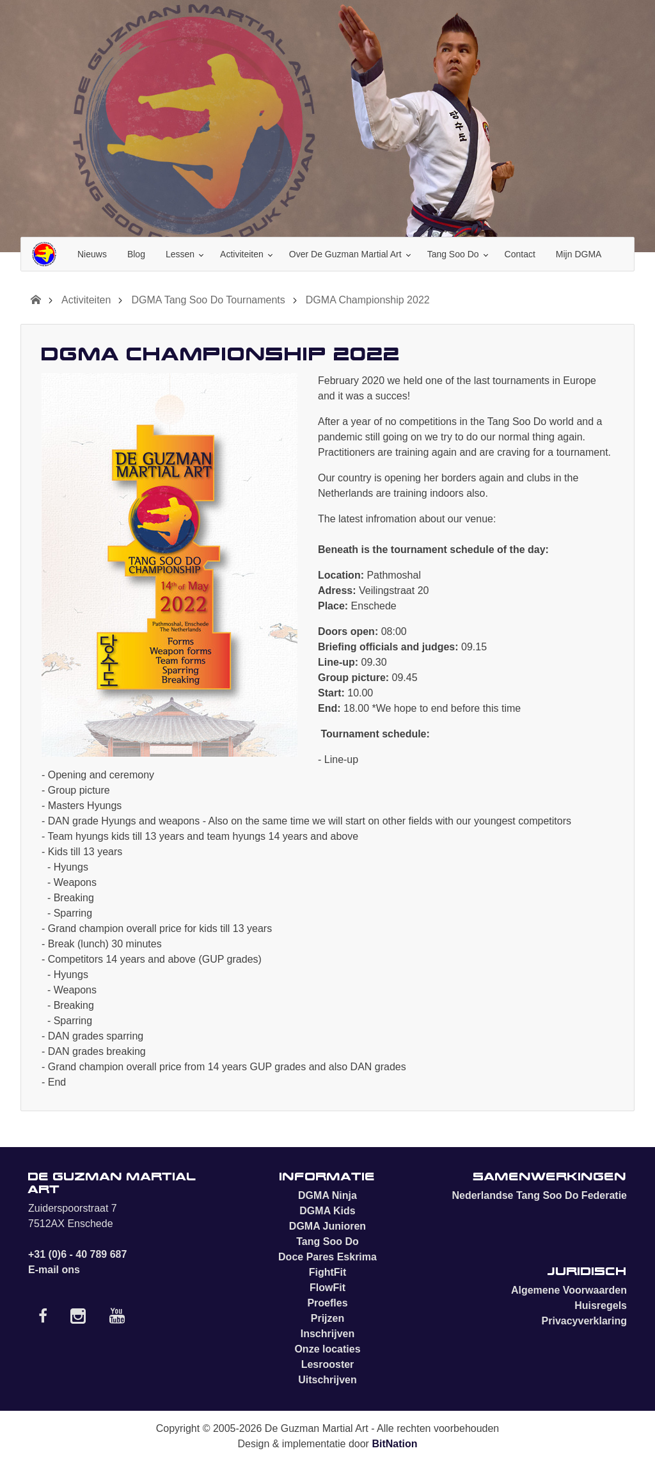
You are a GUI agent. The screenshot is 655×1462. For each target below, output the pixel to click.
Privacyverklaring (584, 1320)
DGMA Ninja (327, 1195)
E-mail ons (54, 1269)
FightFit (328, 1272)
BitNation (394, 1443)
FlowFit (327, 1287)
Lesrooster (327, 1364)
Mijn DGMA (579, 254)
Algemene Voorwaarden (569, 1290)
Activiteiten (242, 254)
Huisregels (600, 1305)
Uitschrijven (327, 1379)
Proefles (327, 1302)
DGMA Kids (327, 1210)
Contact (520, 254)
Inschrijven (327, 1333)
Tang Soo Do (453, 254)
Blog (136, 254)
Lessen (180, 254)
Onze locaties (327, 1349)
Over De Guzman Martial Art (345, 254)
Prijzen (327, 1318)
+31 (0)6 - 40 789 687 (77, 1254)
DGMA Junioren (327, 1226)
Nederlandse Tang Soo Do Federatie (539, 1195)
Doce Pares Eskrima (327, 1256)
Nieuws (92, 254)
